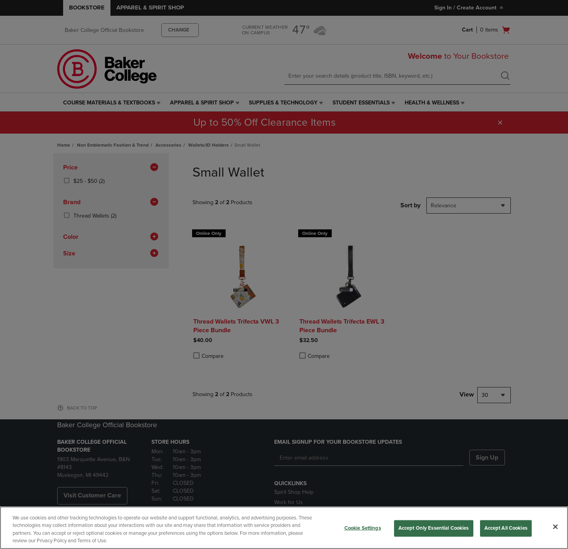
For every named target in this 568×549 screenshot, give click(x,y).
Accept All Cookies (505, 528)
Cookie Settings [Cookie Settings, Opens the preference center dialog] (362, 528)
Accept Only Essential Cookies (433, 528)
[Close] (555, 526)
